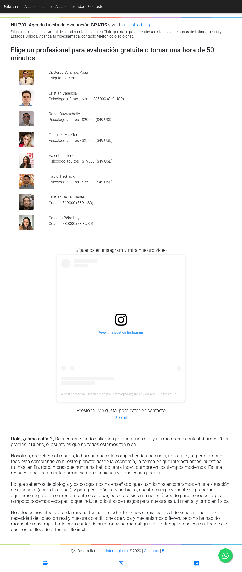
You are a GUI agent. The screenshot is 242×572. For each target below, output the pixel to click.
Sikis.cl (121, 418)
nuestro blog (137, 25)
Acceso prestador (69, 6)
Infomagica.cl (117, 551)
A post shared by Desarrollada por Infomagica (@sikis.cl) (102, 394)
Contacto (95, 6)
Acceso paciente (38, 6)
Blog (166, 551)
